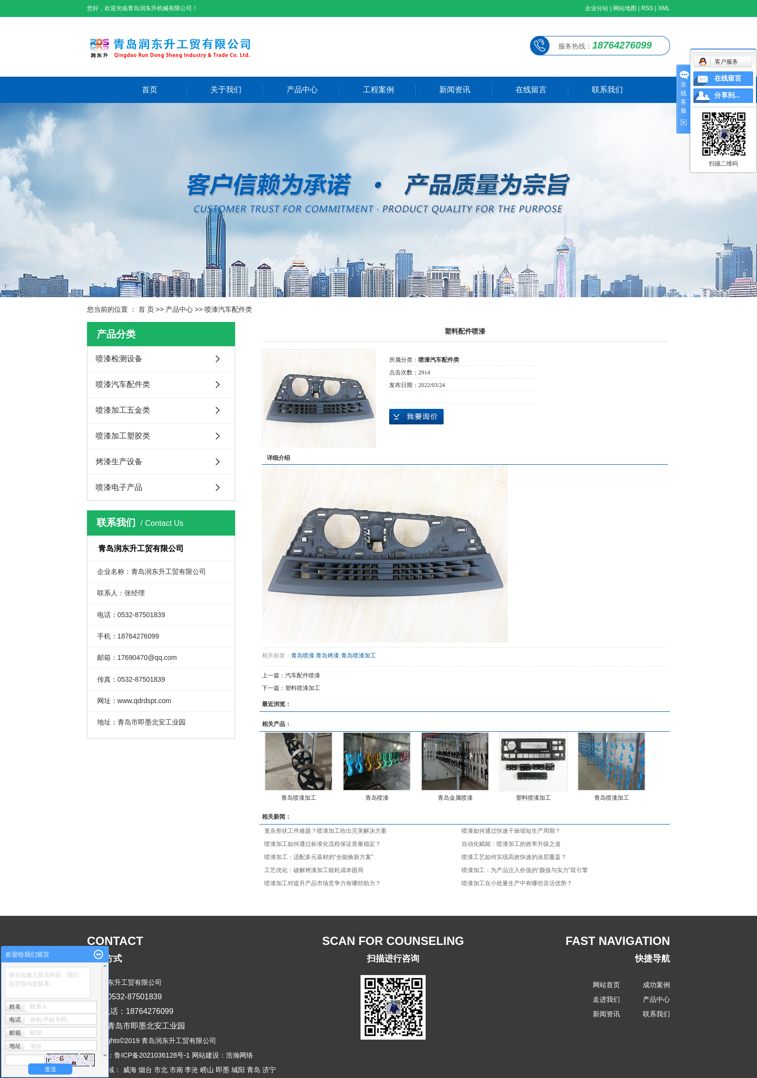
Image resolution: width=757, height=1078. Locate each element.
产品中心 (302, 89)
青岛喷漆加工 (358, 655)
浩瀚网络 (239, 1055)
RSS (647, 8)
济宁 (269, 1070)
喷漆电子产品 (119, 487)
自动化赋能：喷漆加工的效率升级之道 (511, 844)
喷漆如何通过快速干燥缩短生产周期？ (511, 830)
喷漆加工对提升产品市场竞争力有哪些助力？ (322, 883)
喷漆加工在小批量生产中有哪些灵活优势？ (517, 883)
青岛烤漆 (327, 655)
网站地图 (625, 8)
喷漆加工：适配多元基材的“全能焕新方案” (318, 857)
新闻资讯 (454, 89)
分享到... (727, 95)
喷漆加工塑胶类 (123, 436)
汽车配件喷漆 (302, 675)
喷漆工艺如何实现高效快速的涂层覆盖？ (514, 857)
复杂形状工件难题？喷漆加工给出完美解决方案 (325, 830)
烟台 (145, 1070)
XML (664, 8)
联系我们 (607, 89)
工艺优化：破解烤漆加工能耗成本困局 (313, 870)
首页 (149, 89)
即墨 (222, 1070)
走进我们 (606, 999)
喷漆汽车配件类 (228, 309)
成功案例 (656, 985)
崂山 (207, 1070)
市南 (176, 1070)
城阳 (238, 1070)
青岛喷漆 (302, 655)
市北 (161, 1070)
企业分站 (596, 8)
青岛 (253, 1070)
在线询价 (416, 416)
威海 (130, 1070)
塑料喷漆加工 (302, 688)
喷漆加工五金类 (123, 410)
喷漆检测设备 (119, 358)
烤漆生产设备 (119, 461)
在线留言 (531, 89)
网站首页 (606, 985)
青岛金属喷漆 (455, 797)
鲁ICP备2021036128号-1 (152, 1055)
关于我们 (225, 89)
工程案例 (378, 89)
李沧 (191, 1070)
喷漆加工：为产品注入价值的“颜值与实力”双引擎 (525, 870)
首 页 (146, 309)
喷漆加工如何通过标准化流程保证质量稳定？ (322, 844)
